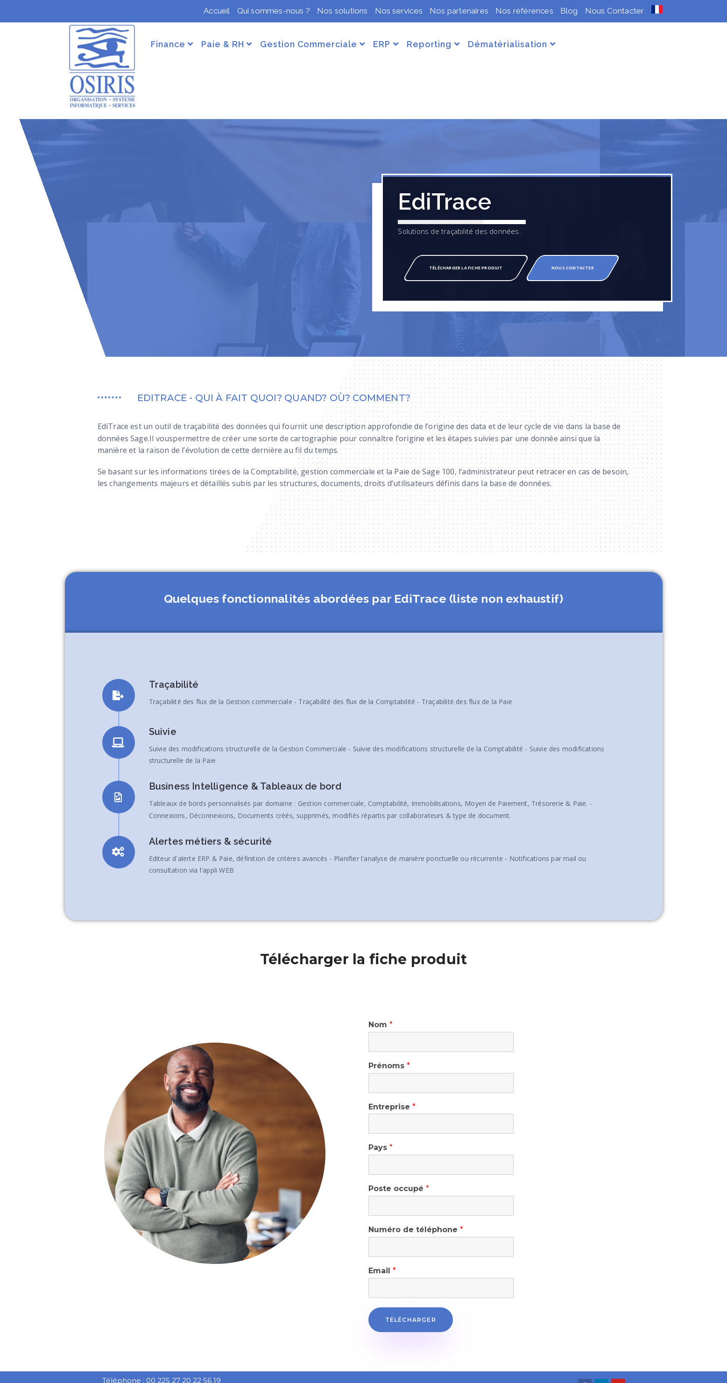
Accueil (217, 10)
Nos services (399, 10)
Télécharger (410, 1303)
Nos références (524, 10)
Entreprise (392, 1091)
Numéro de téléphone (415, 1214)
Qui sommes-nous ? (273, 10)
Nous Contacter (614, 10)
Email (382, 1255)
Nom (380, 1009)
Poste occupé (398, 1173)
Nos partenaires (459, 10)
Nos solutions (342, 10)
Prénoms (389, 1050)
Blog (569, 10)
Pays (380, 1132)
